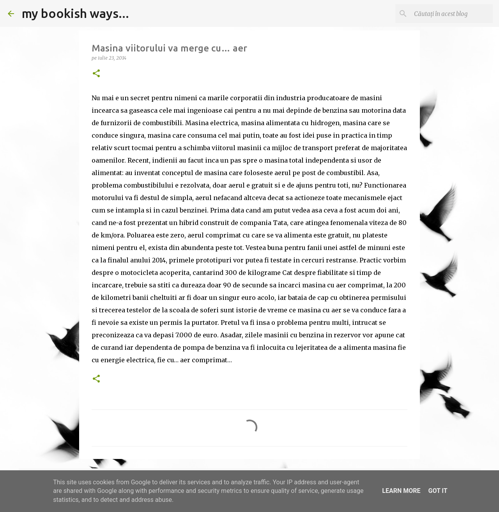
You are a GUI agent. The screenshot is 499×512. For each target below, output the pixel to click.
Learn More (401, 490)
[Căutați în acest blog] (452, 13)
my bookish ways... (75, 13)
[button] (96, 74)
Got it (437, 490)
